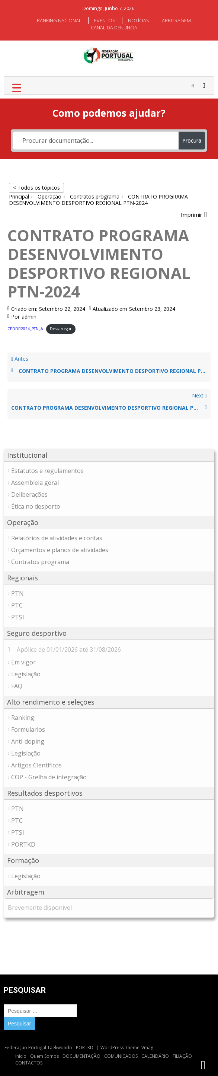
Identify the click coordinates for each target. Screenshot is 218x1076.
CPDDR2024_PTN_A (25, 328)
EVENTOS (104, 20)
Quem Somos (44, 1056)
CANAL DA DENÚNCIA (114, 27)
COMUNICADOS (121, 1056)
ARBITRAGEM (176, 20)
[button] (194, 214)
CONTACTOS (28, 1063)
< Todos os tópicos (36, 187)
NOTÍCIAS (138, 20)
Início (20, 1056)
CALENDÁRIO (155, 1056)
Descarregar (60, 328)
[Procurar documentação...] (95, 140)
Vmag (147, 1047)
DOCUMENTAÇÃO (81, 1056)
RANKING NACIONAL (59, 20)
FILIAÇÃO (182, 1056)
